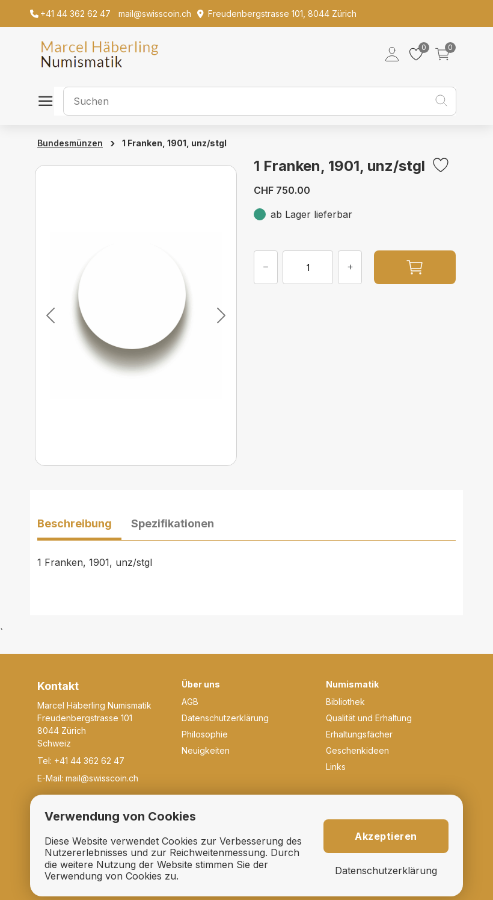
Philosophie (205, 734)
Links (336, 767)
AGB (190, 702)
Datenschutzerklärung (225, 718)
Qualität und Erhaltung (369, 718)
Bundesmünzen (70, 143)
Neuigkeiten (206, 750)
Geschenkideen (357, 750)
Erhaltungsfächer (359, 734)
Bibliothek (345, 702)
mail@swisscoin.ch (102, 778)
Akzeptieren (386, 836)
